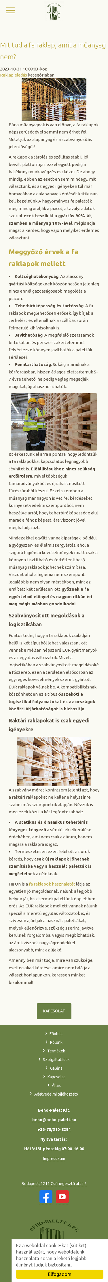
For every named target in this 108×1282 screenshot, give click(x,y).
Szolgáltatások (56, 1059)
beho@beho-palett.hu (54, 1119)
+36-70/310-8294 (54, 1129)
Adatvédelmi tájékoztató (56, 1094)
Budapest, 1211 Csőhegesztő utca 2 (54, 1183)
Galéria (56, 1068)
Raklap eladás (13, 75)
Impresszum (54, 1158)
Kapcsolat (54, 1011)
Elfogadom (59, 1274)
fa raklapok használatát (52, 884)
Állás (56, 1085)
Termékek (56, 1051)
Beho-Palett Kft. (54, 11)
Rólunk (56, 1042)
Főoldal (56, 1033)
